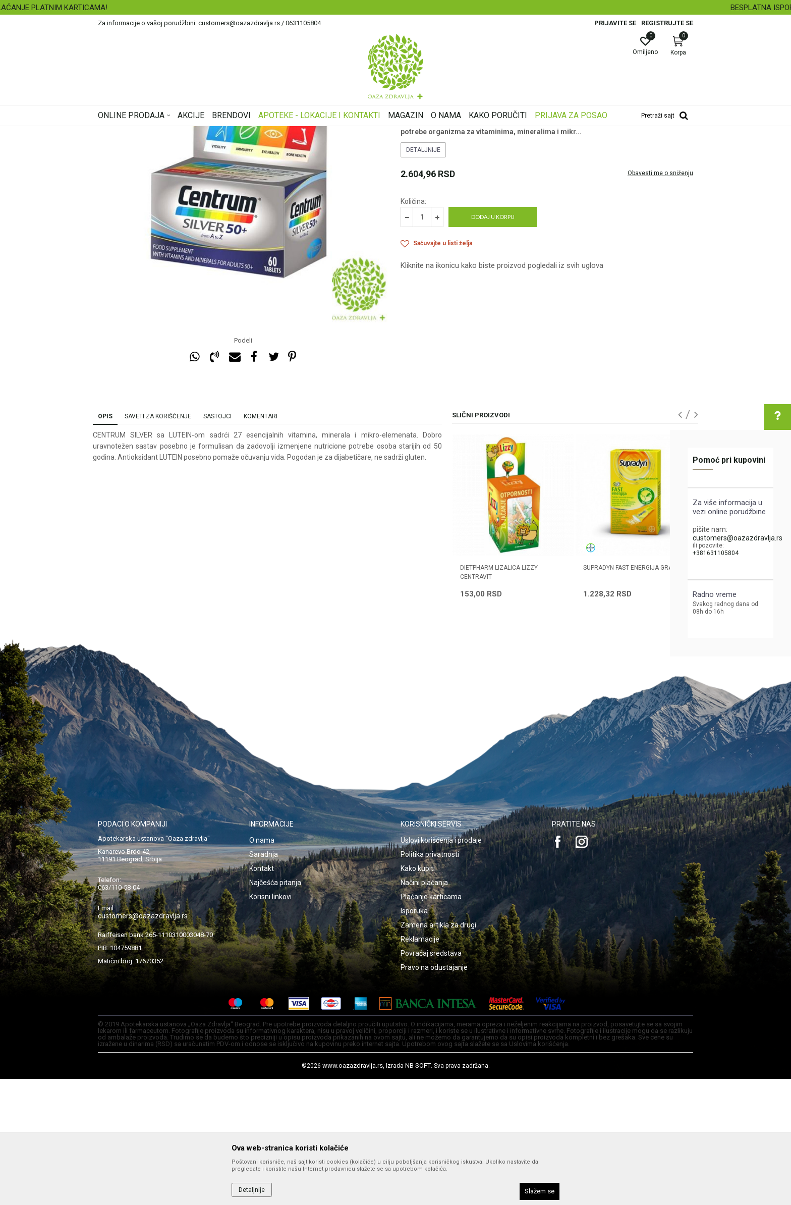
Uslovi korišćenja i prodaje (441, 966)
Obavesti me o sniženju (660, 299)
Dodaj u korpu (493, 343)
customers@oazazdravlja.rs (737, 538)
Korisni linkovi (270, 1023)
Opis (105, 542)
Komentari (260, 542)
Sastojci (217, 542)
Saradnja (263, 980)
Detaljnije (423, 276)
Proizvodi (200, 132)
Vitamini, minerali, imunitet (258, 132)
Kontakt (261, 995)
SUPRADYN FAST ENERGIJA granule (635, 693)
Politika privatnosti (430, 980)
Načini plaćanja (424, 1009)
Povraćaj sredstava (431, 1079)
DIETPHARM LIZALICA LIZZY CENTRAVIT (499, 698)
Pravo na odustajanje (434, 1093)
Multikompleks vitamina (336, 132)
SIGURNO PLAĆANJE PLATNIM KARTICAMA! (395, 7)
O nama (261, 966)
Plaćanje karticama (431, 1023)
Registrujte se (667, 23)
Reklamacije (420, 1065)
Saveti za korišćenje (158, 542)
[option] (395, 7)
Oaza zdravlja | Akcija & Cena (139, 132)
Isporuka (414, 1037)
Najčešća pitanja (275, 1009)
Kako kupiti (418, 995)
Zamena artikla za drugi (438, 1051)
